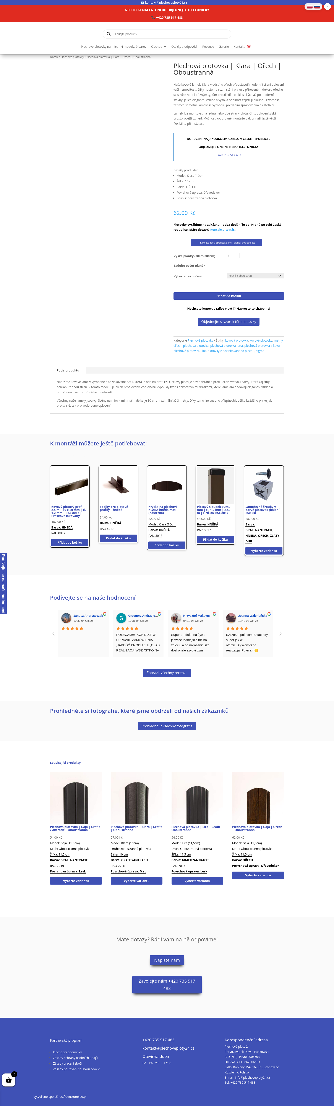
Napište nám (167, 960)
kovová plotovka (236, 340)
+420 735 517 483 (228, 155)
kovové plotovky (261, 340)
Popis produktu (68, 370)
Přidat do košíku (228, 296)
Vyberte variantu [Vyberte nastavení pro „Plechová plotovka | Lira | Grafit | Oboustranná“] (197, 881)
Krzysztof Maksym (196, 615)
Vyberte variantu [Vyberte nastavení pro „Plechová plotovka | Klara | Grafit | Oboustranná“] (137, 881)
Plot (203, 351)
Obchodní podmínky (67, 1052)
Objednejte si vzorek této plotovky (228, 321)
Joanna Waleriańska (252, 615)
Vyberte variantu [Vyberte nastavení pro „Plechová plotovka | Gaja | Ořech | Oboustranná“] (258, 875)
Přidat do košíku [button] (69, 542)
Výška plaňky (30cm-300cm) (194, 256)
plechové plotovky (186, 351)
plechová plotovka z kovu (262, 346)
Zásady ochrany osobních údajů (75, 1058)
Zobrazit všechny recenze (167, 672)
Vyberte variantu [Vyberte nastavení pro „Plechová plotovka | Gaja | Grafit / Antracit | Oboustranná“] (76, 881)
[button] (327, 6)
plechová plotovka (196, 346)
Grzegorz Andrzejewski (145, 615)
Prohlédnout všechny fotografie (167, 726)
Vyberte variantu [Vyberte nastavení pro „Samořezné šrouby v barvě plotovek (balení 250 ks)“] (264, 551)
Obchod (156, 47)
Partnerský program (66, 1040)
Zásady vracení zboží (67, 1063)
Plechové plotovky (72, 57)
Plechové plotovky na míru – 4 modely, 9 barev (113, 47)
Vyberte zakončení (188, 276)
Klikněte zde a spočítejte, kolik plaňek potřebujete (226, 242)
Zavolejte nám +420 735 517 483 (167, 984)
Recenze (208, 47)
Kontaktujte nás (222, 229)
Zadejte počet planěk (189, 265)
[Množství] (233, 265)
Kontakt (239, 47)
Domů (54, 57)
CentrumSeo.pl (75, 1097)
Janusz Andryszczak (88, 615)
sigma (260, 351)
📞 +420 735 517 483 (167, 17)
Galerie (224, 47)
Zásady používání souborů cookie (76, 1069)
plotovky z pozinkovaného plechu (231, 351)
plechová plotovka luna (226, 346)
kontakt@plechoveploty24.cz (166, 2)
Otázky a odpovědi (184, 47)
